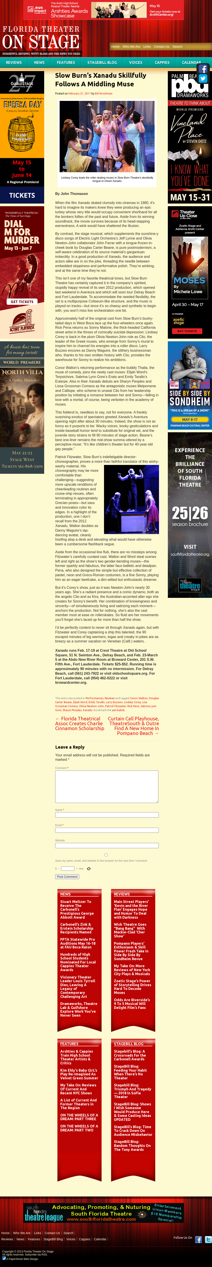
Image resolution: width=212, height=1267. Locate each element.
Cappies (162, 62)
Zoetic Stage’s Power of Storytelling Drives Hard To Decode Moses (132, 987)
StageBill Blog (102, 62)
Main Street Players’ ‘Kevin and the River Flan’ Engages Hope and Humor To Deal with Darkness (131, 909)
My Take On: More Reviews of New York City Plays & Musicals (132, 970)
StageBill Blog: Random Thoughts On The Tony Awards (132, 1145)
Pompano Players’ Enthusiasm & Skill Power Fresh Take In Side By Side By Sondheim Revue (131, 951)
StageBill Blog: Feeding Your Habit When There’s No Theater (130, 1072)
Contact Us (161, 46)
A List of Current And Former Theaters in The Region (78, 1104)
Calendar (191, 62)
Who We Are (131, 46)
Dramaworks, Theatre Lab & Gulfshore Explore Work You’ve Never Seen (78, 1009)
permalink (118, 710)
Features (66, 62)
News (39, 62)
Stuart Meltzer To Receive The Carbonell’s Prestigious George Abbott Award (77, 909)
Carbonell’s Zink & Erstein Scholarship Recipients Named (76, 928)
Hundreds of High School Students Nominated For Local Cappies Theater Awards (78, 962)
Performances (94, 698)
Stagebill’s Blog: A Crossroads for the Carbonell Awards (130, 1055)
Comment (61, 768)
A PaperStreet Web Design (20, 1259)
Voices (135, 62)
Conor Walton (139, 698)
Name (59, 810)
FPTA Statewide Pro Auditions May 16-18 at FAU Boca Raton (77, 943)
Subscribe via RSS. (36, 1254)
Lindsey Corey (132, 702)
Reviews (14, 62)
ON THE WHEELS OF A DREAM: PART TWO (79, 1128)
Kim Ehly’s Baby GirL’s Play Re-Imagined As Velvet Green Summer (79, 1074)
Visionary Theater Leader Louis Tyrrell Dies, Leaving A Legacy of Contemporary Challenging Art (77, 987)
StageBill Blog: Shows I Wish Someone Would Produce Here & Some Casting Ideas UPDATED (132, 1112)
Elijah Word (80, 702)
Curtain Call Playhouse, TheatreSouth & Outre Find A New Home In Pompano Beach (133, 726)
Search (177, 46)
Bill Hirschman (103, 93)
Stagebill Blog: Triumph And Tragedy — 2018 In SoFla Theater (132, 1091)
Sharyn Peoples (72, 710)
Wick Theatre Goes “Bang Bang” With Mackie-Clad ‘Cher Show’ (130, 930)
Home (115, 46)
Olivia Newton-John (91, 706)
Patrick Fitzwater (115, 706)
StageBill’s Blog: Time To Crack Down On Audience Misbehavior (133, 1131)
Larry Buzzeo (114, 702)
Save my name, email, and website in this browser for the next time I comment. (101, 860)
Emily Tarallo (97, 702)
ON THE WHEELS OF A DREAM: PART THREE (79, 1117)
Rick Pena (133, 706)
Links (147, 46)
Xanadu (87, 710)
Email (59, 825)
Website (60, 840)
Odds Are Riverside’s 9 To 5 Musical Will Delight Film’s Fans (132, 1004)
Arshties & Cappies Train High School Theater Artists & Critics (76, 1057)
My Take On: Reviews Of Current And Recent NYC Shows (78, 1089)
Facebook (198, 1239)
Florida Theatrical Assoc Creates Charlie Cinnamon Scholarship (79, 723)
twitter (208, 1239)
